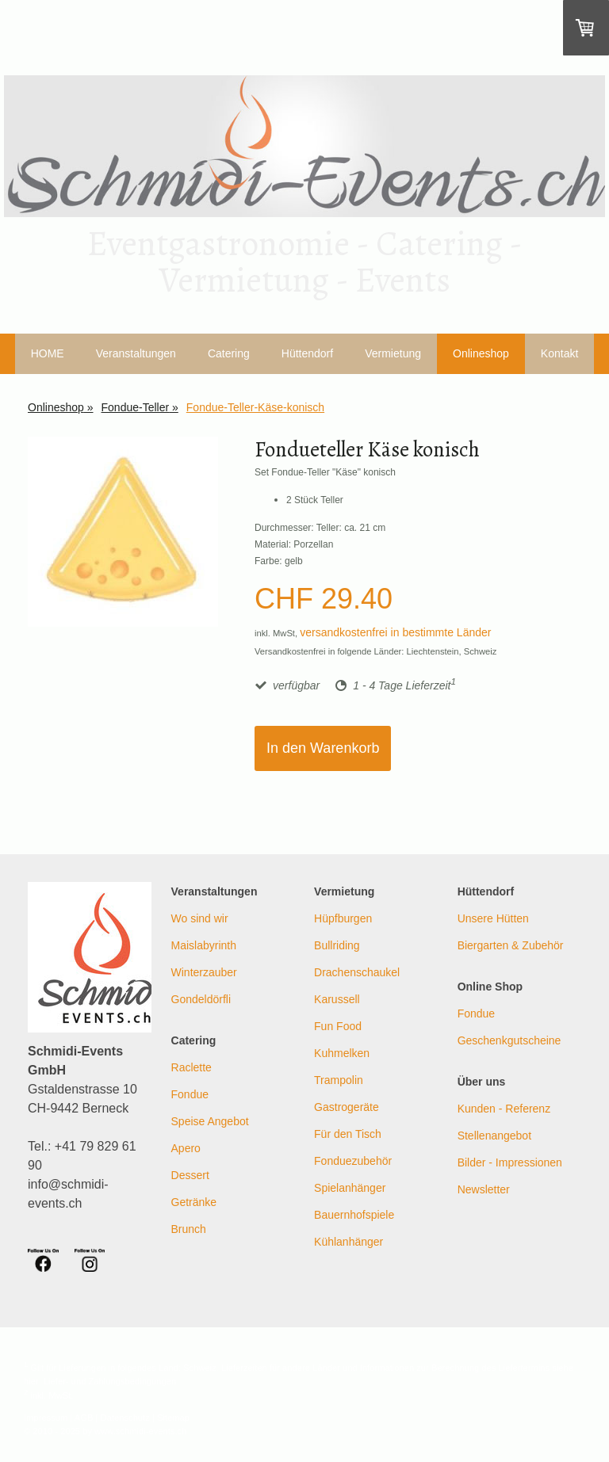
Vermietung (393, 353)
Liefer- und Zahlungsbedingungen (110, 1381)
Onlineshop (481, 353)
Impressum (45, 1417)
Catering (229, 353)
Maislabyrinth (203, 945)
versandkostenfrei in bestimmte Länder (395, 632)
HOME (47, 353)
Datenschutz (125, 1417)
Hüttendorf (307, 353)
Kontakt (559, 353)
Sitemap (173, 1417)
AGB (84, 1417)
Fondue (190, 1094)
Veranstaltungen (136, 353)
